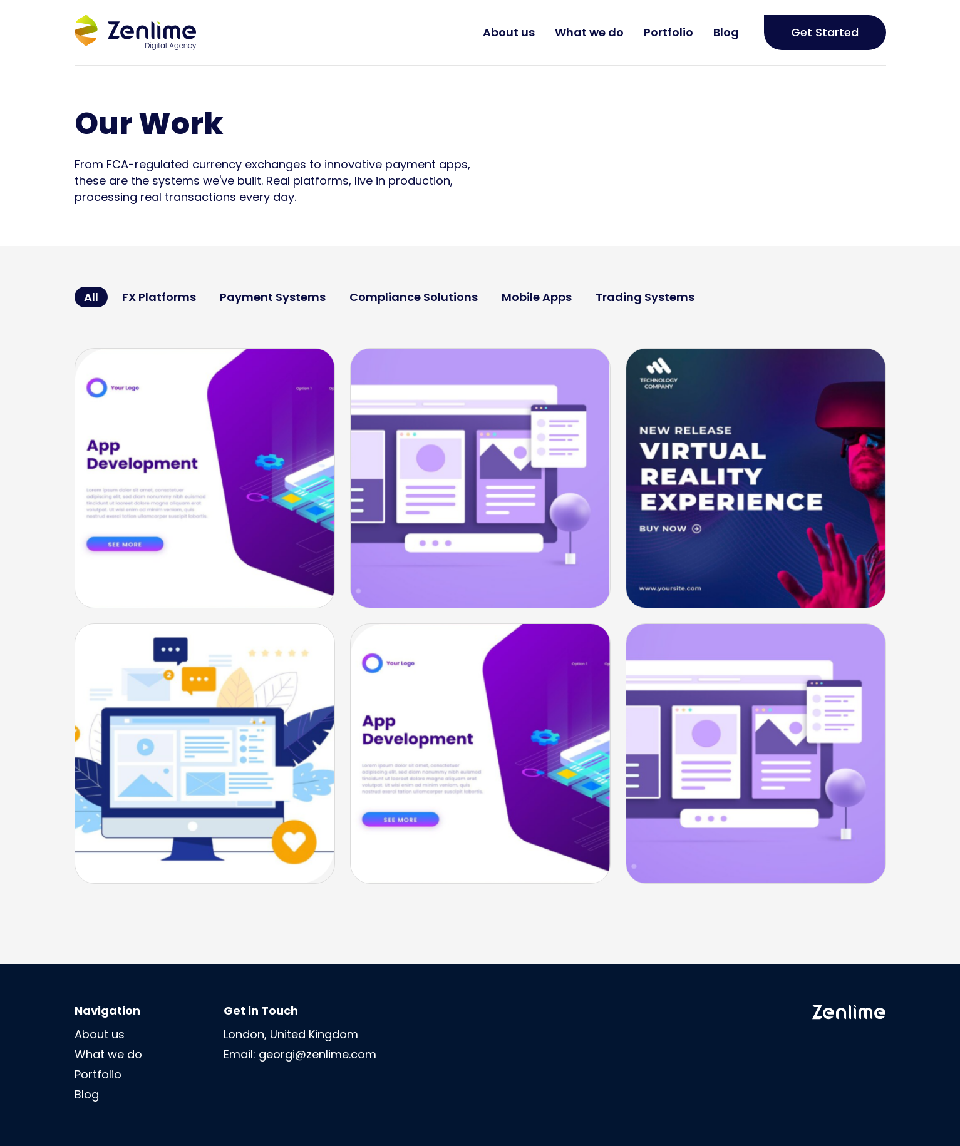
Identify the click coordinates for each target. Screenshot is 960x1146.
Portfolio (668, 32)
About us (509, 32)
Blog (726, 32)
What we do (589, 32)
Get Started (825, 32)
